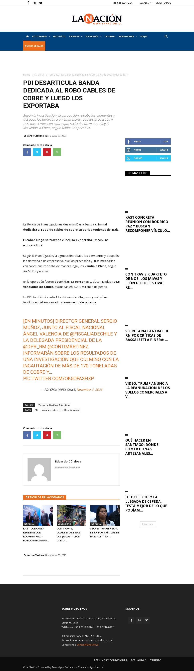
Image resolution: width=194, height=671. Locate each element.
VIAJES (143, 36)
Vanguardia (128, 36)
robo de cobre (50, 409)
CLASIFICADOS (163, 2)
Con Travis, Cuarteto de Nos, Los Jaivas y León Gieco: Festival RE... (146, 281)
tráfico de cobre (70, 409)
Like (165, 141)
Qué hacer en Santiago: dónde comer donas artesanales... (141, 447)
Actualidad (41, 36)
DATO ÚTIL (59, 36)
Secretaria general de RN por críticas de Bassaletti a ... (104, 532)
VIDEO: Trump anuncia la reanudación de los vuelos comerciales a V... (147, 390)
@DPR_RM (34, 346)
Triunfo (109, 36)
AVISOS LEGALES (34, 45)
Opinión (76, 36)
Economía (93, 36)
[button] (166, 36)
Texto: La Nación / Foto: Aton (54, 405)
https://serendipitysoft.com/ (87, 667)
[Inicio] (26, 36)
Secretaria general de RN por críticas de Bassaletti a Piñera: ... (147, 335)
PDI (36, 409)
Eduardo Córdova (34, 135)
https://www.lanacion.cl (67, 467)
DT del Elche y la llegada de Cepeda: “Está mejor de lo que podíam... (146, 504)
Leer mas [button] (147, 524)
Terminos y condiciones (110, 660)
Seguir (163, 149)
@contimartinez (68, 346)
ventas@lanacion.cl (88, 644)
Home (26, 74)
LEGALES (146, 2)
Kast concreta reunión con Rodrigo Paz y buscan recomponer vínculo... (147, 224)
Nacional (39, 74)
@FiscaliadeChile (91, 334)
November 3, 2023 (89, 390)
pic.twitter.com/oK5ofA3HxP (58, 378)
